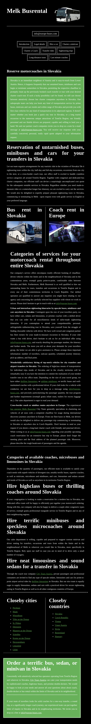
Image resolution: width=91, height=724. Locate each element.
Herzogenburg (19, 642)
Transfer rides (48, 51)
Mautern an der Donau (22, 630)
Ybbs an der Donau (21, 619)
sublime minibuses (49, 381)
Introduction (24, 44)
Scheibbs (16, 634)
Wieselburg (17, 615)
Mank (15, 612)
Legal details (39, 44)
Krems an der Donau (21, 638)
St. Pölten (17, 623)
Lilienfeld (17, 646)
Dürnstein (17, 627)
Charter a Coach (31, 51)
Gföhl (15, 650)
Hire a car (54, 44)
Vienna (58, 621)
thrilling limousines (29, 381)
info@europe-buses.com (45, 33)
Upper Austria (61, 625)
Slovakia (58, 614)
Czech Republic (61, 617)
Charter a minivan (70, 44)
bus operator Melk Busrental (23, 409)
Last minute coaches (59, 57)
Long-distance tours (37, 57)
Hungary (58, 636)
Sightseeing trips (66, 51)
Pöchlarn (16, 608)
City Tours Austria (44, 574)
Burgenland (60, 633)
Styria (57, 629)
